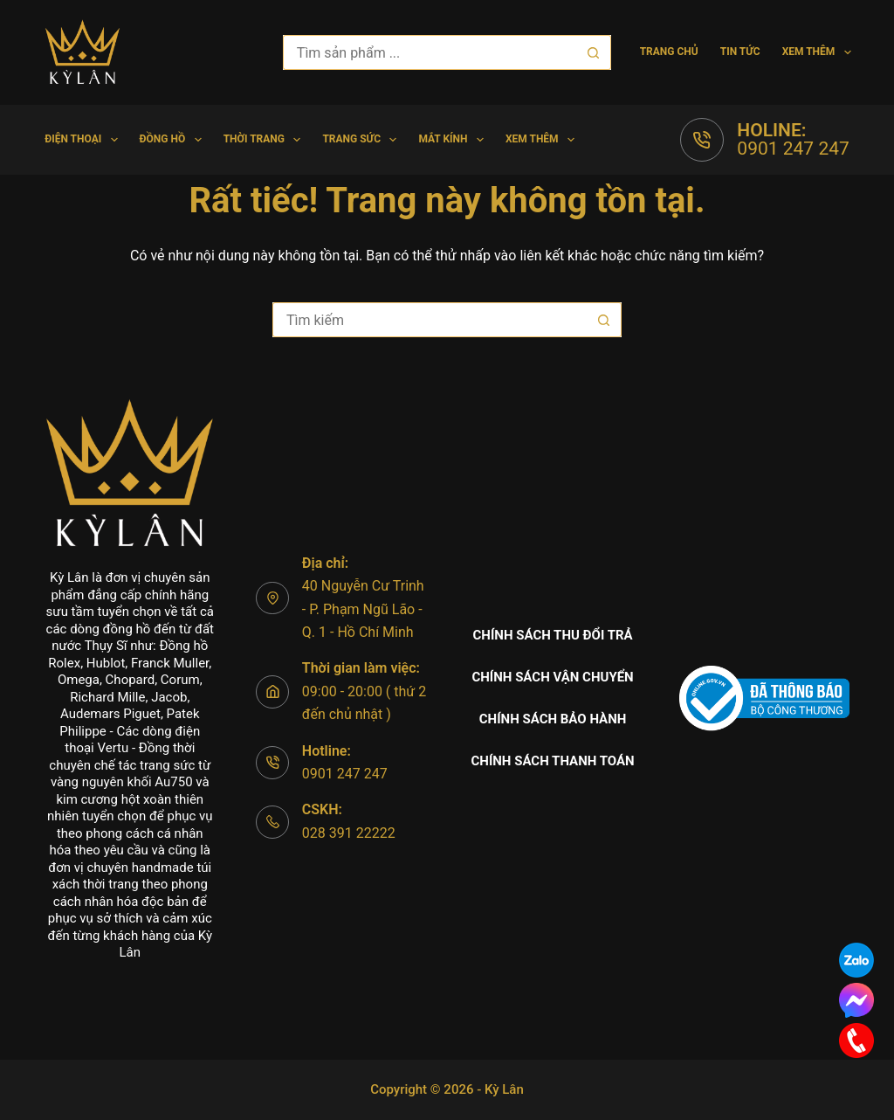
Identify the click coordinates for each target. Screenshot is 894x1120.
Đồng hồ (174, 139)
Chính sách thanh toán (552, 761)
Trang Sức (362, 139)
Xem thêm (816, 52)
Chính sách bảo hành (553, 719)
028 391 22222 (348, 833)
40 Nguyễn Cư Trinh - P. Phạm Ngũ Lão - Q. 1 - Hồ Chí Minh (363, 608)
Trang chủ (669, 51)
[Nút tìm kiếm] (593, 52)
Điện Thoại (84, 139)
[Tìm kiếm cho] (429, 52)
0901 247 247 (793, 148)
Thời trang (266, 139)
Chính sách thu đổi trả (553, 635)
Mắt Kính (454, 139)
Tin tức (740, 51)
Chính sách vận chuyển (552, 677)
